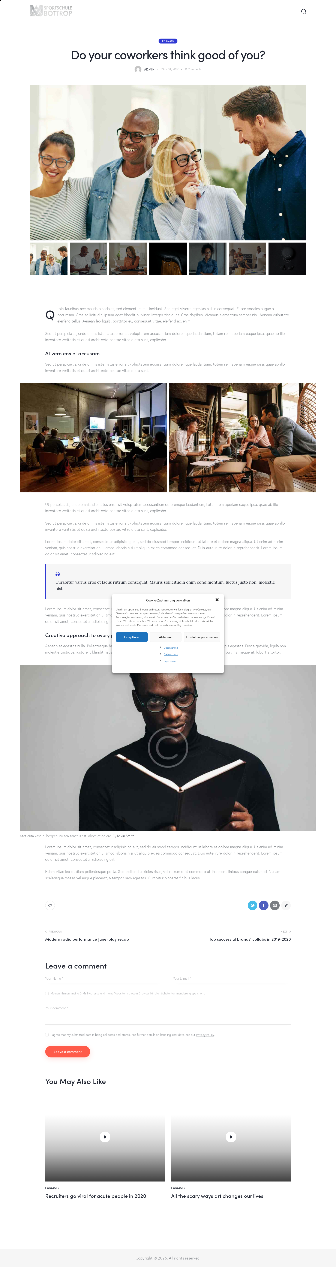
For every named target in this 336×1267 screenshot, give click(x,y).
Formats (168, 41)
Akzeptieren (131, 637)
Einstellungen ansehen (202, 637)
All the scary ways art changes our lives (217, 1196)
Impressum (170, 661)
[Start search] (303, 11)
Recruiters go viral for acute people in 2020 (95, 1196)
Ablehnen (165, 637)
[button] (217, 600)
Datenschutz (171, 647)
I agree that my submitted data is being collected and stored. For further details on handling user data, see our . (133, 1035)
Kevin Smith (126, 836)
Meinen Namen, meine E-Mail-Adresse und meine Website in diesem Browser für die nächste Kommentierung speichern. (128, 993)
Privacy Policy (205, 1034)
